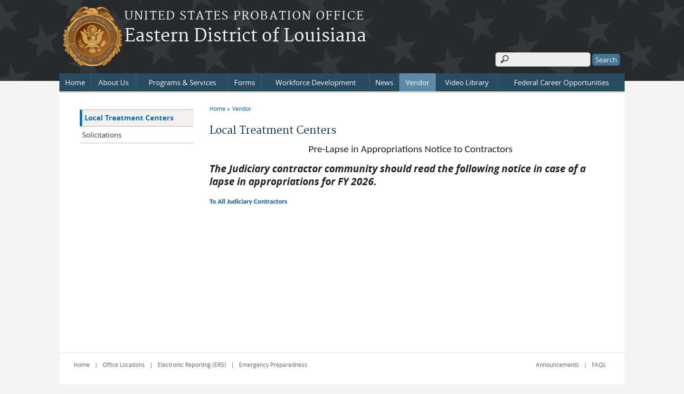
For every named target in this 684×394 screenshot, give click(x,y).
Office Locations (124, 364)
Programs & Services (182, 82)
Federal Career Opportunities (561, 82)
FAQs (599, 364)
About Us (113, 82)
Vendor (417, 82)
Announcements (557, 364)
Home (75, 82)
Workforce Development (316, 82)
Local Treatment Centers (129, 118)
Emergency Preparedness (273, 364)
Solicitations (102, 134)
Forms (244, 82)
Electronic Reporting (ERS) (192, 364)
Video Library (467, 82)
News (384, 82)
